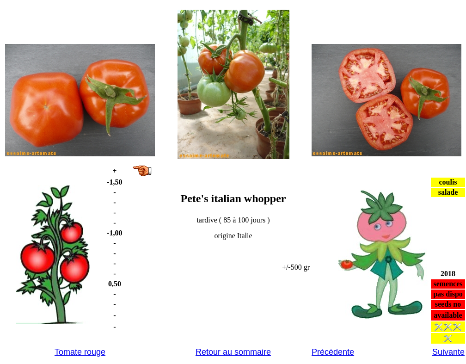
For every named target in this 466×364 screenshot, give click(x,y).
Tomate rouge (80, 352)
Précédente (333, 352)
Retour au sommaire (233, 352)
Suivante (448, 352)
